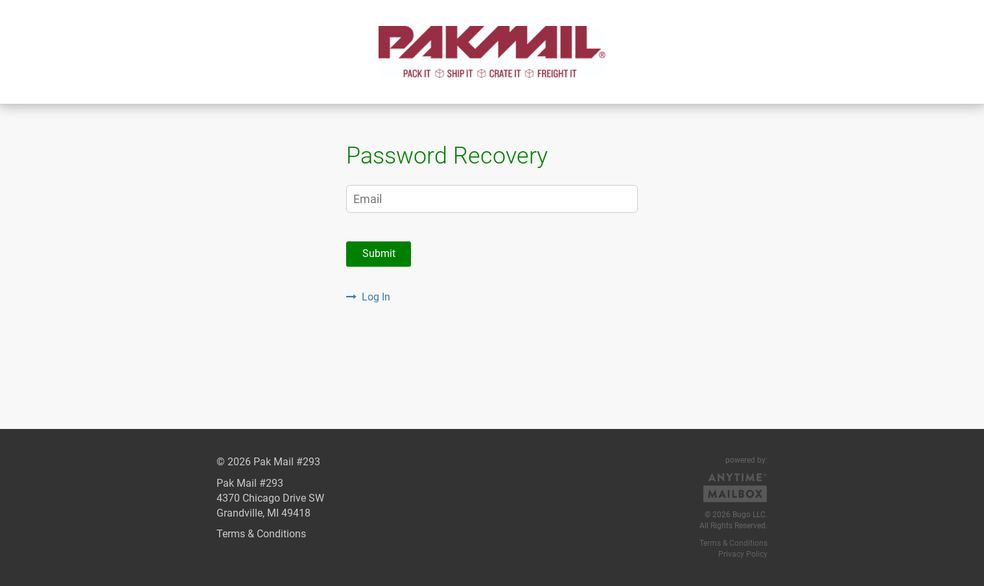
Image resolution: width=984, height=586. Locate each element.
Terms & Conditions (261, 534)
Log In (368, 297)
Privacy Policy (742, 554)
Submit (378, 253)
